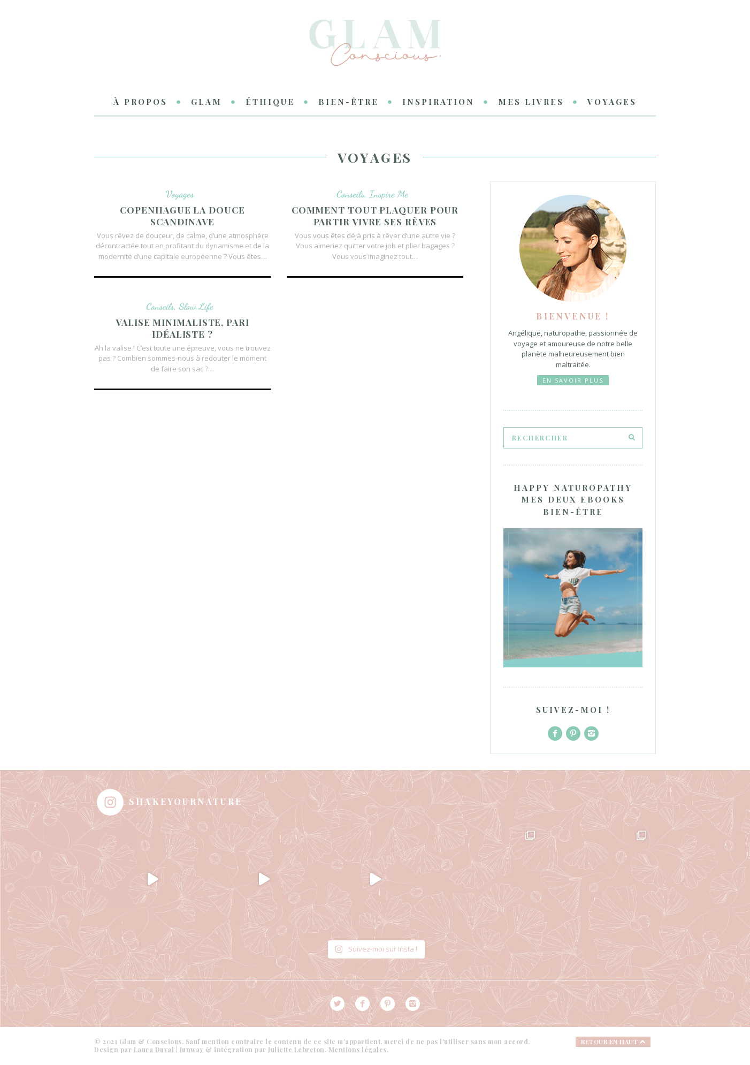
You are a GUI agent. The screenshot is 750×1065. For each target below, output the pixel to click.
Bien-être (348, 101)
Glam (206, 101)
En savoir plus (572, 380)
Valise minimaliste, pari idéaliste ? (182, 328)
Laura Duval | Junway (169, 1049)
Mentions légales (357, 1049)
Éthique (270, 101)
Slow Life (196, 306)
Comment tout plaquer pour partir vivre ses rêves (375, 216)
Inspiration (438, 101)
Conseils (350, 194)
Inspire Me (388, 194)
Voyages (612, 101)
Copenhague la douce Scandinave (182, 216)
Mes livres (531, 101)
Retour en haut (613, 1042)
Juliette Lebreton (296, 1049)
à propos (140, 101)
